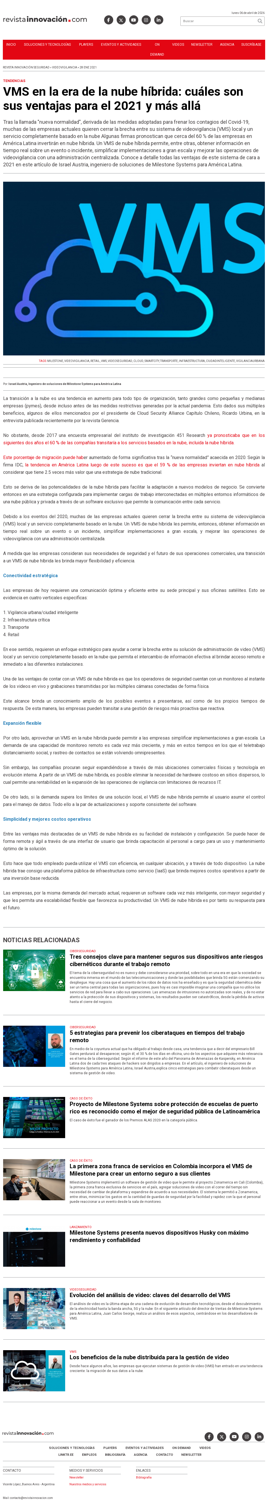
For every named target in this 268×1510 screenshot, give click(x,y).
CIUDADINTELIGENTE (220, 361)
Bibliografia (144, 1477)
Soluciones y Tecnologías (47, 45)
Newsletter (202, 45)
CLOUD (138, 361)
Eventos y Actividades (121, 45)
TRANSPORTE (169, 361)
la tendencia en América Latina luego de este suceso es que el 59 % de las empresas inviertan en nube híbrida (141, 465)
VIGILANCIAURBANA (250, 361)
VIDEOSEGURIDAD (120, 361)
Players (86, 45)
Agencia (227, 45)
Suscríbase (251, 45)
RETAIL (95, 361)
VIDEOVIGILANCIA (76, 361)
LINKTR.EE (65, 1455)
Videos (178, 45)
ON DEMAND (157, 49)
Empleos (89, 1455)
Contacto (164, 1455)
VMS (104, 361)
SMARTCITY (152, 361)
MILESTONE (55, 361)
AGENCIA (140, 1455)
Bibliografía (115, 1455)
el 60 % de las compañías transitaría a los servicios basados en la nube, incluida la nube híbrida (139, 442)
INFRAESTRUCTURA (192, 361)
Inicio (11, 45)
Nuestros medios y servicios (87, 1484)
